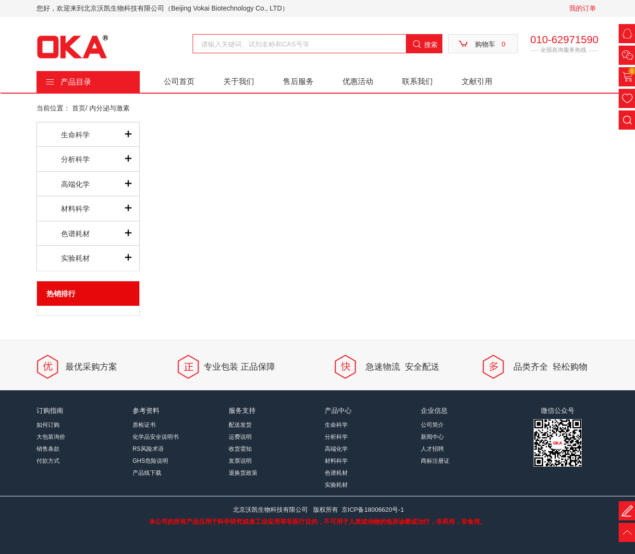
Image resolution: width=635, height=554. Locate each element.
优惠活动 (357, 81)
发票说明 (240, 461)
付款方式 (48, 461)
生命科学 (75, 135)
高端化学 (75, 184)
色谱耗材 (75, 233)
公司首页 (179, 81)
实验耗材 (75, 258)
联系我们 (417, 81)
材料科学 (75, 209)
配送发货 (240, 425)
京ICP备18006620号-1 (373, 509)
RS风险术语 (148, 449)
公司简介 (432, 425)
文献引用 (477, 81)
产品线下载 (147, 473)
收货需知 (240, 449)
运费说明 (240, 437)
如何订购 (48, 425)
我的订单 (582, 8)
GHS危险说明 (150, 461)
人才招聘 (432, 449)
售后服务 (298, 81)
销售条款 (48, 449)
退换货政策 (243, 473)
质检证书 (144, 425)
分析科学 (75, 159)
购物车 (490, 44)
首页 (78, 108)
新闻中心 (432, 437)
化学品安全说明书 (156, 437)
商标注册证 (435, 461)
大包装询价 (51, 437)
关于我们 (238, 81)
